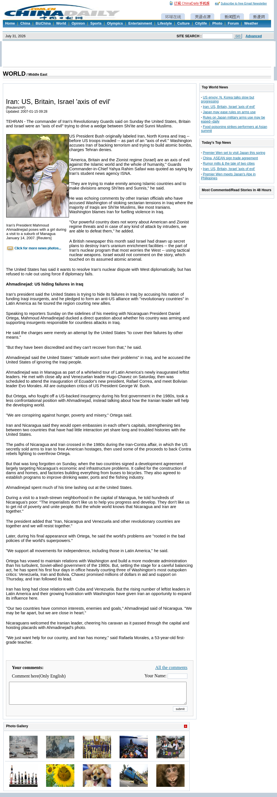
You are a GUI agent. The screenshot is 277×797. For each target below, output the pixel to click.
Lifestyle (164, 23)
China (25, 23)
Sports (96, 23)
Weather (251, 23)
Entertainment (140, 23)
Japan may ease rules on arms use (229, 112)
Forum (233, 23)
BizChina (43, 23)
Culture (183, 23)
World (61, 23)
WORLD (14, 73)
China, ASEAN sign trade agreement (230, 158)
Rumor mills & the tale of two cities (229, 164)
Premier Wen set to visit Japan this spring (234, 153)
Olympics (115, 23)
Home (10, 23)
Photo (217, 23)
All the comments (171, 667)
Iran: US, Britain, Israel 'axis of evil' (229, 107)
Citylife (201, 23)
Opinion (78, 23)
